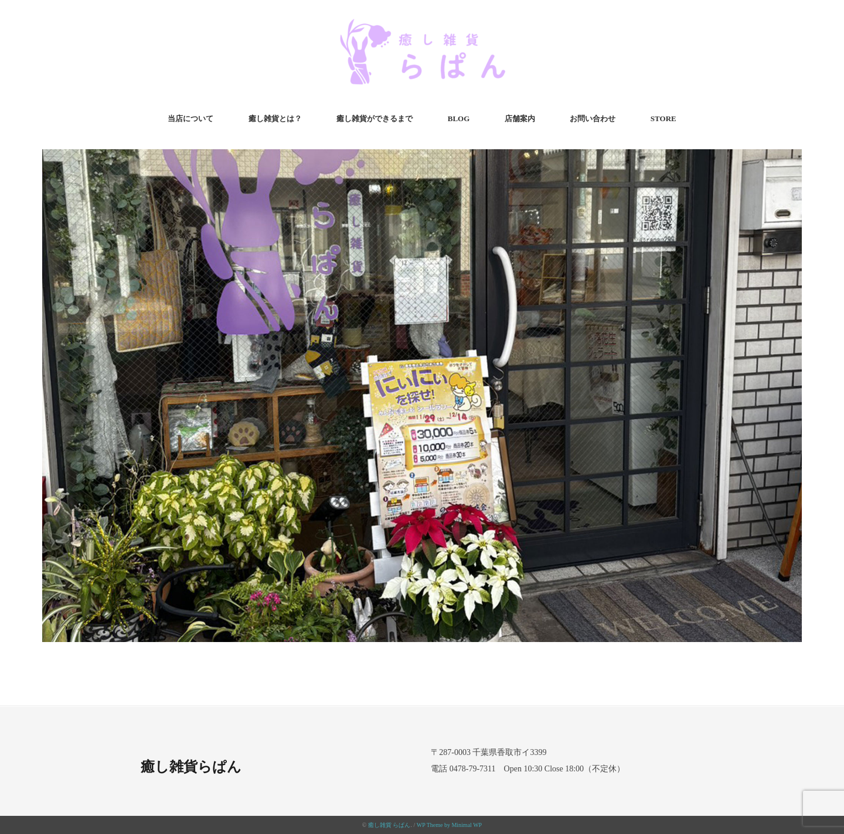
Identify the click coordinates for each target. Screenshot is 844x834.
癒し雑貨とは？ (275, 118)
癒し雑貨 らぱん (389, 825)
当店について (190, 118)
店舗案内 (520, 118)
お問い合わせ (592, 118)
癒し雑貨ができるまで (374, 118)
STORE (663, 118)
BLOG (459, 118)
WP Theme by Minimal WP (449, 825)
